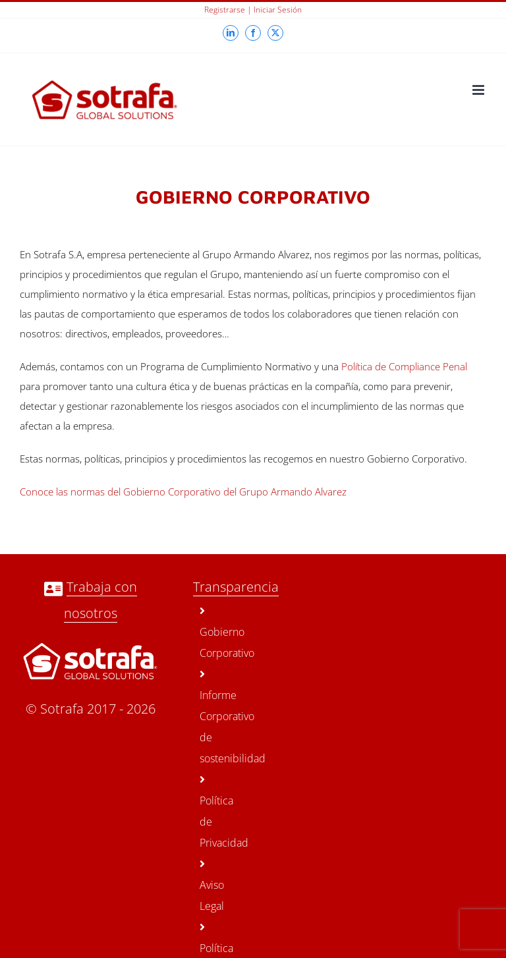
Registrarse (224, 9)
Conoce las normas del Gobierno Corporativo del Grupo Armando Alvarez (183, 491)
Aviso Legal (209, 886)
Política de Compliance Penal (404, 366)
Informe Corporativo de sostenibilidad (209, 717)
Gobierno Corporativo (209, 633)
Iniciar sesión (278, 9)
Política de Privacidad (209, 812)
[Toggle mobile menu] (479, 90)
